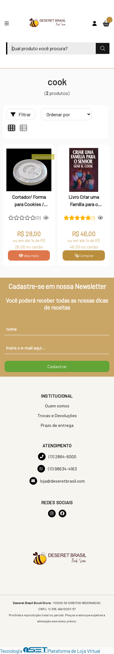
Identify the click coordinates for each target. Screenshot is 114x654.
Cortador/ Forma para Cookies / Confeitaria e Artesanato (29, 201)
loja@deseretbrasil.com (57, 481)
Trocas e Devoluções (57, 415)
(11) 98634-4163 (57, 469)
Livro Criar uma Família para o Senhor (83, 201)
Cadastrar (57, 366)
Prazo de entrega (57, 425)
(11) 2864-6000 (57, 456)
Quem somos (57, 405)
